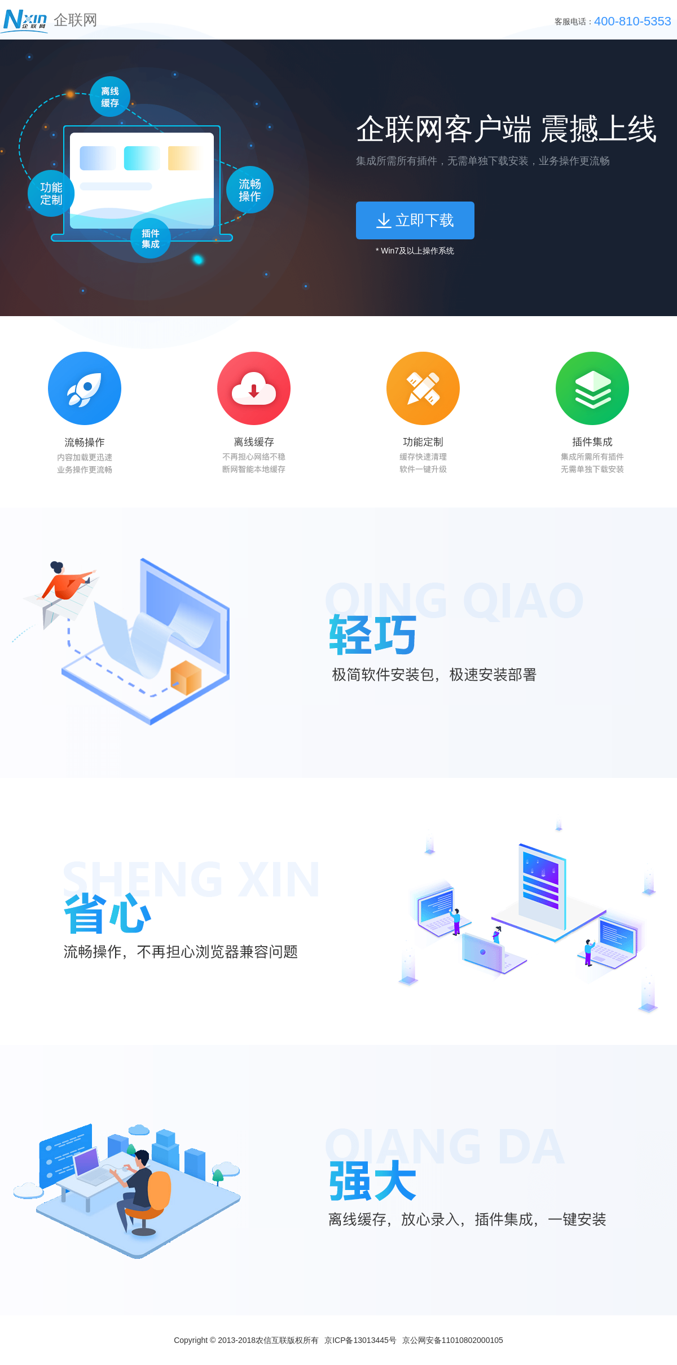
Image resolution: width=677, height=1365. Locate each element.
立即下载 (424, 220)
